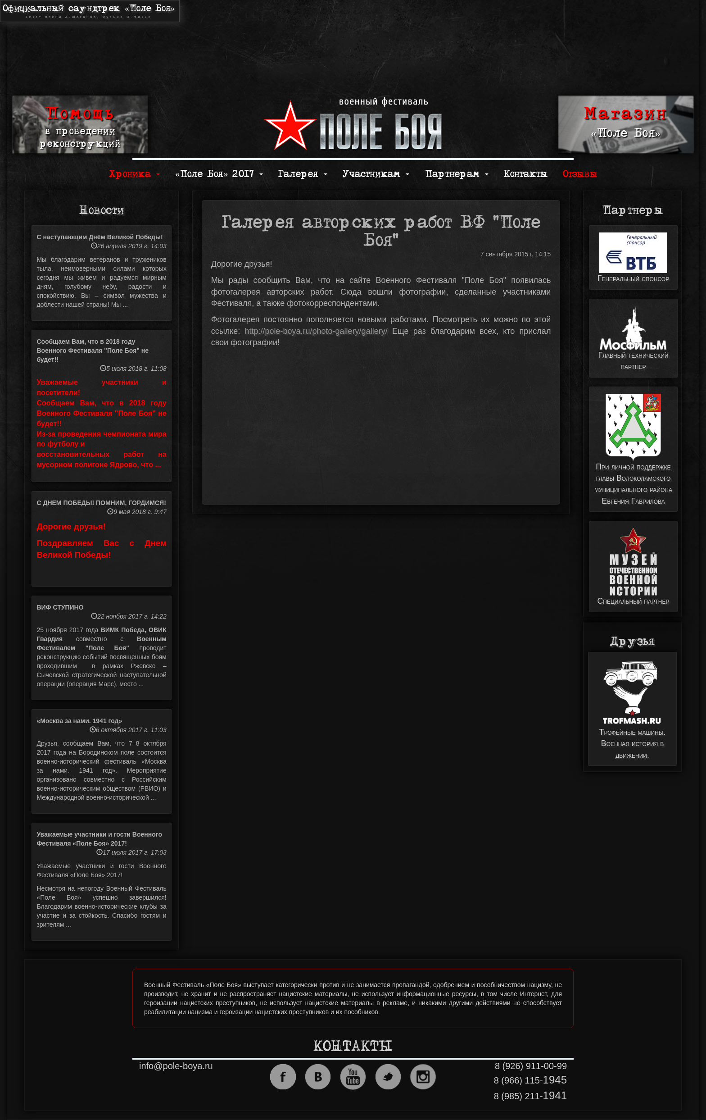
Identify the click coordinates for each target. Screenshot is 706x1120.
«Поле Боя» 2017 (219, 174)
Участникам (376, 174)
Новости (101, 210)
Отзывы (580, 174)
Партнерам (457, 174)
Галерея (302, 174)
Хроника (134, 174)
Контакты (526, 174)
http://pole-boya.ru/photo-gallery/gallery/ (315, 331)
